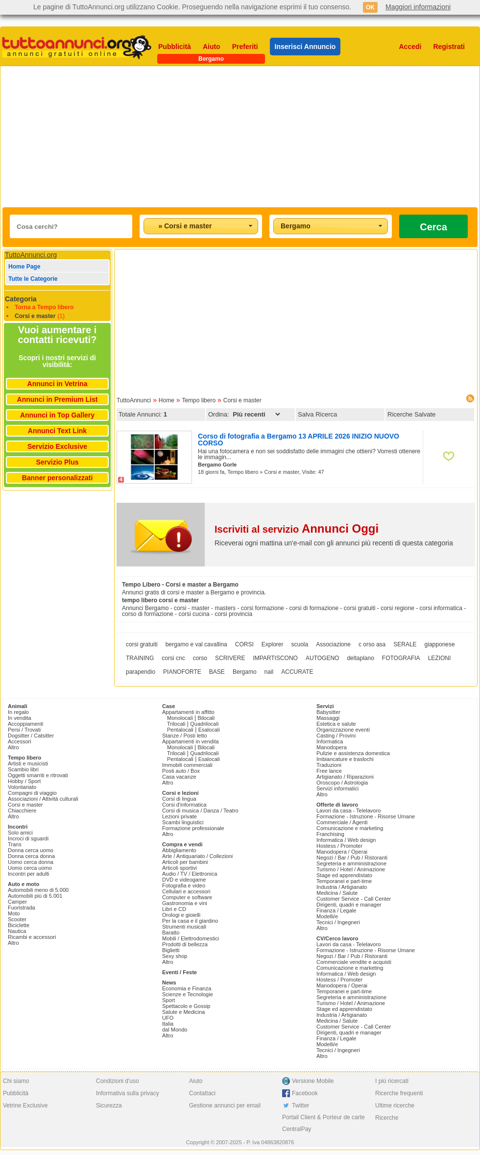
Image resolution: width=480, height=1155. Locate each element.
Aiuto (211, 46)
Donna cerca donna (31, 856)
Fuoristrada (21, 907)
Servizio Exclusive (57, 446)
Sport (168, 1000)
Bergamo (245, 671)
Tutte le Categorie (32, 278)
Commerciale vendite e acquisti (353, 962)
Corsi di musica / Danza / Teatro (200, 810)
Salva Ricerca (317, 414)
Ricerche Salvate (411, 414)
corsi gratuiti (142, 644)
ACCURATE (297, 671)
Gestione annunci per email (225, 1105)
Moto (14, 913)
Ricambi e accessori (32, 937)
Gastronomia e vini (184, 903)
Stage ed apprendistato (344, 875)
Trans (15, 844)
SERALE (404, 644)
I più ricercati (391, 1081)
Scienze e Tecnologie (187, 994)
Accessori (19, 741)
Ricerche (386, 1117)
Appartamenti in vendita (190, 741)
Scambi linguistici (182, 822)
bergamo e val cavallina (196, 644)
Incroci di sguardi (28, 838)
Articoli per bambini (185, 862)
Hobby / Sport (24, 781)
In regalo (18, 712)
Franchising (330, 834)
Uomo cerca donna (30, 862)
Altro (13, 747)
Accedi (410, 46)
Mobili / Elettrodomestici (190, 938)
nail (269, 671)
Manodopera (331, 747)
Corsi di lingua (179, 799)
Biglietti (170, 950)
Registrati (449, 46)
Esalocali (209, 730)
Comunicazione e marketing (349, 828)
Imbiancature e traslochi (345, 759)
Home (166, 400)
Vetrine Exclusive (25, 1105)
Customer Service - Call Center (353, 899)
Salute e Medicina (183, 1012)
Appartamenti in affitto (188, 712)
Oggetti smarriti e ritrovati (38, 775)
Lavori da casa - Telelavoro (348, 810)
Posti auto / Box (181, 771)
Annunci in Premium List (57, 399)
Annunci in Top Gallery (57, 415)
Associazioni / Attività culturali (43, 799)
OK (370, 7)
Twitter (300, 1105)
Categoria (21, 299)
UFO (167, 1018)
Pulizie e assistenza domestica (353, 753)
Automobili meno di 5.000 (38, 890)
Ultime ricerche (394, 1105)
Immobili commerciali (187, 765)
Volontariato (22, 787)
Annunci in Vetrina (57, 384)
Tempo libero (199, 400)
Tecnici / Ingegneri (338, 922)
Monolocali (180, 718)
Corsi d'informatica (184, 805)
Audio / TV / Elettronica (189, 874)
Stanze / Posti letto (184, 735)
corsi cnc (173, 658)
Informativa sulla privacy (127, 1093)
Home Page (24, 266)
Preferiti (245, 46)
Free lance (329, 771)
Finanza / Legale (336, 910)
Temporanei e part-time (344, 881)
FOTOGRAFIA (401, 658)
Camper (17, 902)
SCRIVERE (230, 658)
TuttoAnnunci (134, 400)
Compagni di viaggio (32, 793)
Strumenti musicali (184, 927)
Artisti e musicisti (28, 763)
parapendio (140, 671)
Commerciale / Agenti (342, 822)
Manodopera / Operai (341, 852)
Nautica (17, 931)
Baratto (170, 932)
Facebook (305, 1093)
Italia (167, 1024)
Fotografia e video (183, 885)
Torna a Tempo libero (44, 307)
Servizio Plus (57, 462)
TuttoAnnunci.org (31, 255)
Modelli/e (327, 916)
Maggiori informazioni (418, 7)
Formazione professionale (193, 828)
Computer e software (187, 897)
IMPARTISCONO (275, 658)
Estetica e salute (336, 724)
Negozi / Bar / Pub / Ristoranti (351, 857)
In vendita (19, 718)
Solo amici (20, 833)
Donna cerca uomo (30, 850)
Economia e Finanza (186, 988)
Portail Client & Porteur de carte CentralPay (323, 1123)
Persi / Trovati (24, 730)
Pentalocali (180, 730)
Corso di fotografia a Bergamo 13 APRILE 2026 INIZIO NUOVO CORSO (298, 439)
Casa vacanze (179, 777)
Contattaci (202, 1093)
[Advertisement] (189, 136)
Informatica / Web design (346, 840)
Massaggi (327, 718)
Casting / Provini (336, 735)
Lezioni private (179, 816)
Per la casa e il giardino (190, 921)
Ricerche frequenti (399, 1093)
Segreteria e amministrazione (351, 863)
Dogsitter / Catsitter (31, 735)
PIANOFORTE (182, 671)
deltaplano (360, 658)
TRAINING (140, 658)
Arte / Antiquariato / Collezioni (197, 856)
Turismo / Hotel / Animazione (350, 869)
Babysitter (328, 712)
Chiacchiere (22, 810)
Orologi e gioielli (181, 915)
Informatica (329, 741)
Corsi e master (35, 316)
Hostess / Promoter (339, 846)
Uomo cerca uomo (30, 868)
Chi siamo (16, 1081)
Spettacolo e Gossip (186, 1006)
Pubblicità (174, 46)
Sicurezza (109, 1105)
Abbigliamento (179, 850)
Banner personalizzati (57, 478)
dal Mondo (174, 1029)
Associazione (333, 644)
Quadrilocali (204, 724)
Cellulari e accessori (186, 891)
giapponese (440, 644)
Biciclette (18, 925)
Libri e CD (174, 909)
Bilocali (206, 718)
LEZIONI (439, 658)
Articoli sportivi (179, 868)
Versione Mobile (313, 1081)
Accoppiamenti (25, 724)
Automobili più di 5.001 (35, 896)
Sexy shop (174, 956)
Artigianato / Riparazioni (345, 777)
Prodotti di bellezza (185, 944)
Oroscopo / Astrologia (342, 783)
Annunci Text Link (57, 431)
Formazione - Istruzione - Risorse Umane (365, 816)
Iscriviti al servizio (297, 529)
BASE (217, 671)
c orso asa (372, 644)
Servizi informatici (337, 788)
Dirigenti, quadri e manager (349, 905)
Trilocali (176, 724)
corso (200, 658)
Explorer (273, 644)
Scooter (17, 919)
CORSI (244, 644)
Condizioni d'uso (117, 1081)
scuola (299, 644)
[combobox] (201, 226)
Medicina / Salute (337, 893)
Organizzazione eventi (343, 730)
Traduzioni (328, 765)
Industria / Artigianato (341, 887)
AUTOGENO (322, 658)
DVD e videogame (184, 880)
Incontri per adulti (28, 874)
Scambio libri (23, 769)
